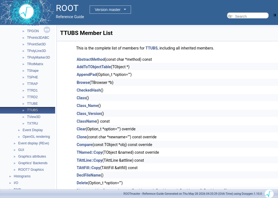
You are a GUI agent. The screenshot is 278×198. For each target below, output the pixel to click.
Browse (83, 82)
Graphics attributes (32, 156)
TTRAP (32, 84)
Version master (108, 9)
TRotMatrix (35, 64)
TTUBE (32, 104)
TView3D (33, 117)
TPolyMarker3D (38, 57)
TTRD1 (32, 90)
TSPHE (32, 77)
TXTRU (32, 123)
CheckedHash (89, 90)
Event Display (33, 130)
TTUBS (32, 110)
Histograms (22, 176)
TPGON (33, 31)
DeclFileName (89, 175)
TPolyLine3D (36, 51)
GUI (21, 150)
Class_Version (89, 113)
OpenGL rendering (36, 137)
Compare (84, 144)
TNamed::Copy (89, 152)
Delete (82, 183)
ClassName (87, 121)
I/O (16, 183)
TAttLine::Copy (89, 160)
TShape (33, 71)
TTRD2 (32, 97)
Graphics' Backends (32, 163)
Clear (81, 129)
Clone (82, 137)
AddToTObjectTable (94, 67)
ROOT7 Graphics (31, 170)
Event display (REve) (33, 143)
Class (81, 98)
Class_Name (87, 105)
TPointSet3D (36, 44)
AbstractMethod (91, 59)
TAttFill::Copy (88, 168)
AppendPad (87, 74)
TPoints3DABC (38, 38)
